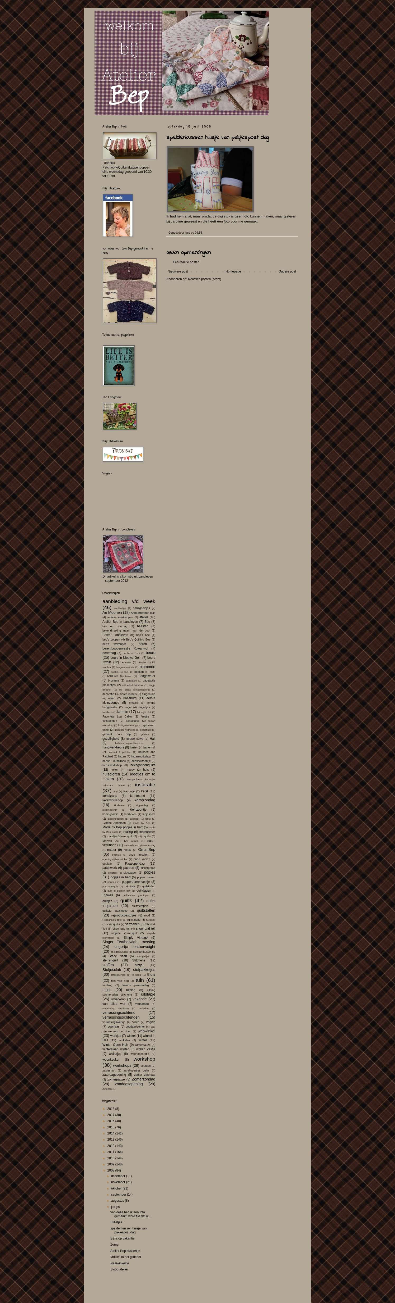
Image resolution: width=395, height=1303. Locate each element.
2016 (111, 1121)
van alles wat (113, 1004)
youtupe (146, 1065)
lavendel (134, 818)
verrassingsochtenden (121, 1017)
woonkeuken (111, 1059)
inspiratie (145, 784)
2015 (111, 1127)
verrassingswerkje (113, 1022)
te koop (136, 974)
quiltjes (107, 901)
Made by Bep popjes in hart (122, 827)
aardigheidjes (141, 608)
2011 (111, 1152)
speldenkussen (119, 951)
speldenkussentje (144, 951)
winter (143, 1040)
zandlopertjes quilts (136, 1070)
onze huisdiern (139, 854)
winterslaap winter (115, 1049)
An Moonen (112, 612)
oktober (117, 1188)
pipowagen (130, 872)
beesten (142, 626)
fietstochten (109, 720)
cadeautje (131, 680)
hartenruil (149, 747)
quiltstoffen (146, 910)
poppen (111, 881)
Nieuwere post (178, 271)
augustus (118, 1200)
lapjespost (148, 814)
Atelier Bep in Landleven (120, 622)
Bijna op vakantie (122, 1238)
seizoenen (132, 924)
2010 (111, 1158)
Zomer (115, 1244)
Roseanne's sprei (112, 919)
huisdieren (111, 774)
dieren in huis (128, 694)
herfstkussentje (141, 760)
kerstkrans (109, 796)
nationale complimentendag (139, 845)
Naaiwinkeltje (119, 1263)
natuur (111, 850)
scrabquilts (113, 924)
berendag (109, 653)
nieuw (127, 849)
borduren (112, 676)
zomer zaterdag (144, 1074)
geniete (145, 734)
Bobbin (115, 671)
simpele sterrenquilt (124, 933)
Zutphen (107, 1088)
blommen (147, 667)
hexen (114, 769)
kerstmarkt (137, 796)
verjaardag (142, 1003)
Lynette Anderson (114, 822)
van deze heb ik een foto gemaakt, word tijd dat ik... (130, 1214)
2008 (111, 1170)
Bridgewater (146, 676)
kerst (144, 791)
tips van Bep (120, 980)
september (119, 1194)
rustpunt (150, 919)
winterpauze (143, 1044)
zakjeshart (108, 1070)
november (118, 1182)
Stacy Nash (118, 956)
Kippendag (142, 805)
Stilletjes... (117, 1222)
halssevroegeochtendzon (129, 743)
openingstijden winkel (115, 859)
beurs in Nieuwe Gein (125, 658)
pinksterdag (147, 867)
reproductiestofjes (124, 915)
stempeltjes (143, 956)
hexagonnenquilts (142, 765)
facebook (107, 712)
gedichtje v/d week (124, 729)
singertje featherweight (134, 947)
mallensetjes (147, 831)
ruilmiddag (133, 919)
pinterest (112, 872)
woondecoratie (140, 1053)
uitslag (130, 990)
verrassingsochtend (118, 1012)
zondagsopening (129, 1084)
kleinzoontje (138, 809)
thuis (151, 974)
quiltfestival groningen (136, 895)
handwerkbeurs (113, 747)
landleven (130, 814)
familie (122, 712)
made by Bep (141, 822)
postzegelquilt (110, 886)
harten (134, 747)
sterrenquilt (110, 960)
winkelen (124, 1040)
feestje (145, 716)
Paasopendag (135, 863)
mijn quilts (144, 836)
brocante (113, 680)
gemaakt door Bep (116, 734)
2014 (111, 1133)
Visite (135, 1022)
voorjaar (113, 1026)
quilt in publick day (118, 890)
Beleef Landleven (115, 635)
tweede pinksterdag (135, 985)
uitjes (106, 990)
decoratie (108, 694)
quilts (126, 900)
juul (115, 791)
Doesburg (130, 698)
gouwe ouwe (134, 738)
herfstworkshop (112, 765)
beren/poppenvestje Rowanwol (125, 648)
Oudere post (287, 271)
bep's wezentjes (114, 644)
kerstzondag (145, 800)
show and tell (121, 928)
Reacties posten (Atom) (204, 279)
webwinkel (146, 1031)
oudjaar (107, 863)
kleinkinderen (109, 809)
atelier (143, 617)
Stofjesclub (111, 970)
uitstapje (148, 994)
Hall (152, 739)
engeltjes (144, 707)
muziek (134, 840)
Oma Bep (146, 849)
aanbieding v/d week (128, 601)
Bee (147, 622)
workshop (144, 1059)
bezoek (142, 662)
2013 (111, 1139)
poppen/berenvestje (136, 882)
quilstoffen (148, 886)
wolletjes (115, 1054)
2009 (111, 1164)
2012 (111, 1146)
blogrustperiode (125, 667)
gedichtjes (145, 729)
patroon (128, 868)
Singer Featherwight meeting (128, 942)
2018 (111, 1109)
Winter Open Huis (115, 1045)
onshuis (116, 854)
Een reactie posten (186, 262)
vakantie (140, 999)
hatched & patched (119, 752)
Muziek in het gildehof (125, 1257)
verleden (144, 1008)
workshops (122, 1065)
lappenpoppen (115, 818)
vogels (150, 1022)
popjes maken (146, 877)
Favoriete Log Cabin (117, 716)
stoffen (108, 965)
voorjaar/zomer (135, 1026)
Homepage (233, 271)
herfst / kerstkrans (114, 760)
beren (143, 644)
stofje (139, 965)
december (118, 1176)
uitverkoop (118, 999)
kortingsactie (110, 814)
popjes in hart (120, 877)
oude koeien (142, 859)
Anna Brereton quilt (143, 612)
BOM (152, 671)
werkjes (115, 1036)
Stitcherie (138, 960)
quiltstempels (140, 905)
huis (146, 769)
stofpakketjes (144, 970)
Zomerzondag (143, 1079)
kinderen (119, 805)
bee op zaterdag (115, 626)
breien (128, 676)
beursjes (126, 662)
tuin (140, 980)
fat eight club (144, 712)
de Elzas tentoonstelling (134, 689)
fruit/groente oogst (128, 725)
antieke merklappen (120, 617)
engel (127, 707)
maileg (128, 832)
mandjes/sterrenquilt (120, 836)
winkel (131, 1036)
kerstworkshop (112, 800)
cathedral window (133, 685)
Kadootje (129, 791)
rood (147, 915)
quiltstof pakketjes (114, 910)
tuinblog (107, 985)
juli (113, 1207)
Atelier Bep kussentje (125, 1251)
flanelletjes (132, 720)
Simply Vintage (136, 937)
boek (126, 671)
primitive (130, 886)
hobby (130, 769)
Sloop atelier (119, 1269)
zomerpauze (116, 1079)
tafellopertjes (118, 974)
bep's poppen (111, 639)
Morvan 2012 (111, 840)
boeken (139, 671)
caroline (177, 221)
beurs (150, 653)
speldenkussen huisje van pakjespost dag (128, 1230)
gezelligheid (110, 739)
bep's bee (143, 635)
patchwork (109, 868)
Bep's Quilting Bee (138, 639)
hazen (122, 756)
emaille (133, 702)
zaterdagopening (114, 1075)
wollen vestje (145, 1049)
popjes (149, 872)
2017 (111, 1115)
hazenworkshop (141, 756)
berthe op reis (131, 653)
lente (148, 818)
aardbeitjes (120, 608)
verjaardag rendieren (115, 1008)
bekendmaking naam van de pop (125, 630)
